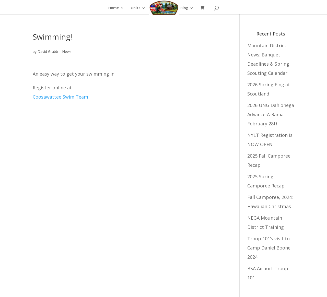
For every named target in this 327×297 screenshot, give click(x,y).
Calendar (160, 8)
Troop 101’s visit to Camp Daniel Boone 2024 (268, 247)
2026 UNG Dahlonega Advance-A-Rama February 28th (270, 114)
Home (113, 8)
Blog (184, 8)
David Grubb (48, 51)
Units (135, 8)
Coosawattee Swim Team (60, 97)
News (67, 51)
